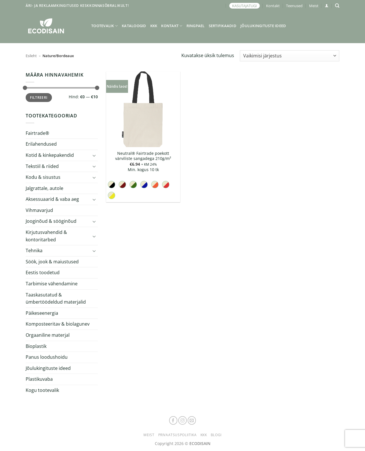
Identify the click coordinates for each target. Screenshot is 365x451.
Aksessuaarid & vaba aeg (52, 199)
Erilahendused (41, 144)
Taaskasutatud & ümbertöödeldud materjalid (56, 298)
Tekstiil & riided (42, 166)
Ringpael (195, 25)
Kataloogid (134, 25)
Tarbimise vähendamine (52, 283)
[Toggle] (94, 155)
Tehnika (34, 250)
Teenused (294, 5)
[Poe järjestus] (289, 55)
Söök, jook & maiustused (52, 261)
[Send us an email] (192, 420)
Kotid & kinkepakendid (50, 155)
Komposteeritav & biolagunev (58, 324)
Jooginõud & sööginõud (51, 221)
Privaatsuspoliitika (177, 434)
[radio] (111, 184)
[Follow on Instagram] (182, 420)
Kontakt (273, 5)
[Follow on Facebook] (173, 420)
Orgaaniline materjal (48, 335)
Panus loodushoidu (47, 357)
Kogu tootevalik (42, 390)
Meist (314, 5)
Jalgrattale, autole (44, 188)
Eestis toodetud (43, 272)
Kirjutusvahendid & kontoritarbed (46, 236)
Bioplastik (36, 346)
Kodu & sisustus (43, 177)
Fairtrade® (37, 133)
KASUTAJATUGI (244, 5)
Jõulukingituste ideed (263, 25)
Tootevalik (104, 26)
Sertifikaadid (222, 25)
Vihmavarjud (39, 210)
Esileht (31, 55)
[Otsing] (337, 6)
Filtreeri (38, 97)
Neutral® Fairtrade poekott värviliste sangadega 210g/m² (143, 156)
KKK (153, 25)
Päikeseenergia (42, 313)
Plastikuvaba (39, 379)
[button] (326, 5)
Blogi (216, 434)
